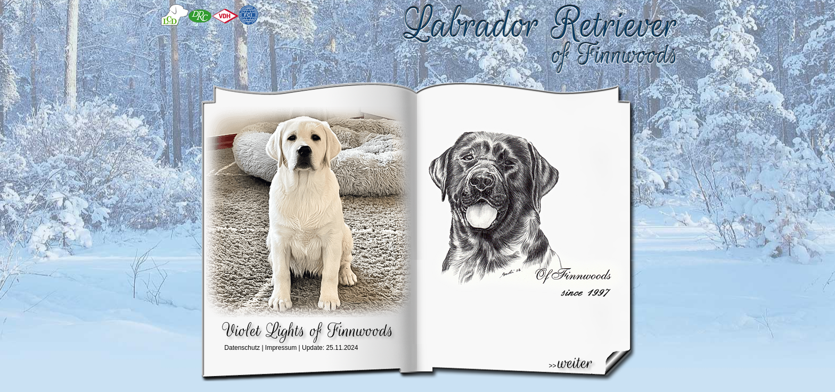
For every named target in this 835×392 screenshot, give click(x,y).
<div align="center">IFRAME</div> (324, 350)
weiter (575, 362)
